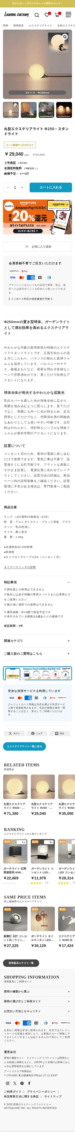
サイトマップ (53, 1096)
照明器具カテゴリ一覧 (21, 963)
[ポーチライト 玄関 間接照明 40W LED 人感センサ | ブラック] (15, 857)
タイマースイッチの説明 (20, 567)
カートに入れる (51, 187)
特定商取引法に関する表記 (21, 1096)
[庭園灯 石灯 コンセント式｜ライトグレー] (15, 925)
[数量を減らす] (8, 187)
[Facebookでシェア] (37, 733)
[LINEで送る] (59, 733)
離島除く (32, 168)
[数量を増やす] (22, 187)
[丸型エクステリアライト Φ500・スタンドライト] (15, 792)
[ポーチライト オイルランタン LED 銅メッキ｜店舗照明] (43, 925)
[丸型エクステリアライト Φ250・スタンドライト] (43, 792)
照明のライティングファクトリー (32, 1104)
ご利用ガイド (12, 1091)
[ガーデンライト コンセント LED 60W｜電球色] (43, 857)
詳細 (24, 163)
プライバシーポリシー (41, 1091)
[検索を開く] (36, 14)
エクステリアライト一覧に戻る (24, 746)
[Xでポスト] (14, 733)
